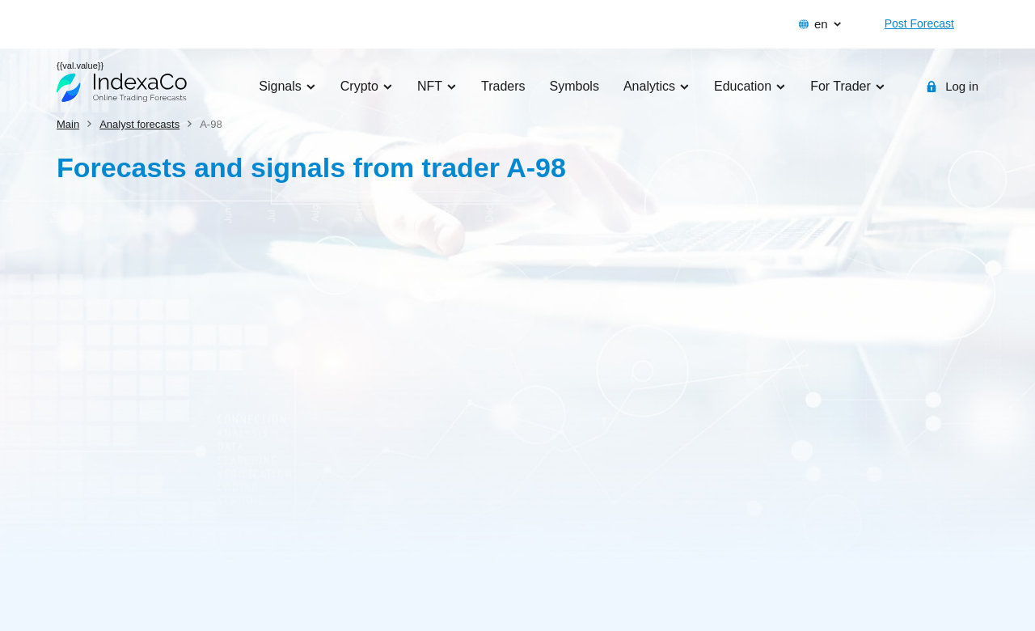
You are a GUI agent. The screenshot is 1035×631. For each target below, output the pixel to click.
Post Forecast (919, 23)
